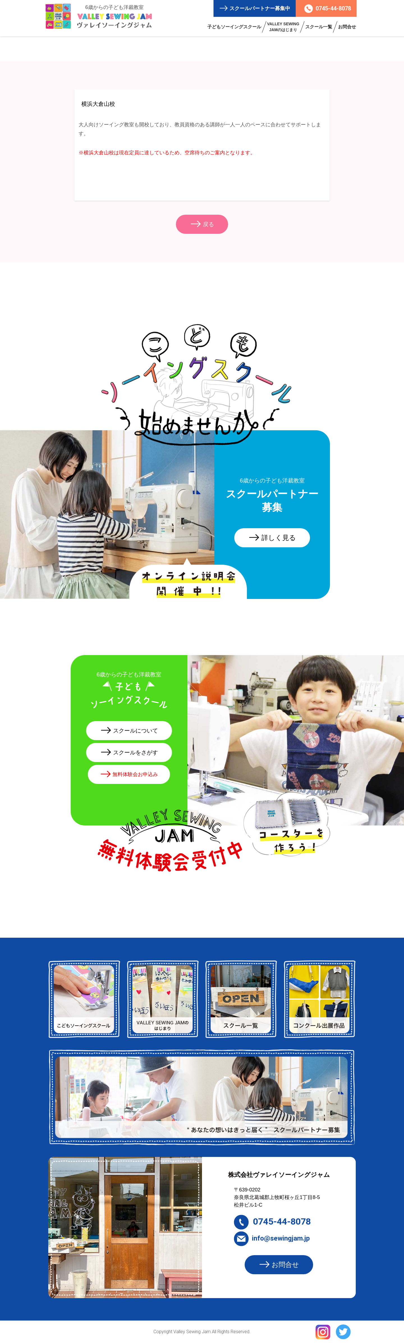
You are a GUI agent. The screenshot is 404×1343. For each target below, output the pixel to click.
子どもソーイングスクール (234, 26)
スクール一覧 (318, 26)
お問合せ (347, 26)
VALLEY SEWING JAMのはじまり (283, 27)
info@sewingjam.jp (272, 1238)
